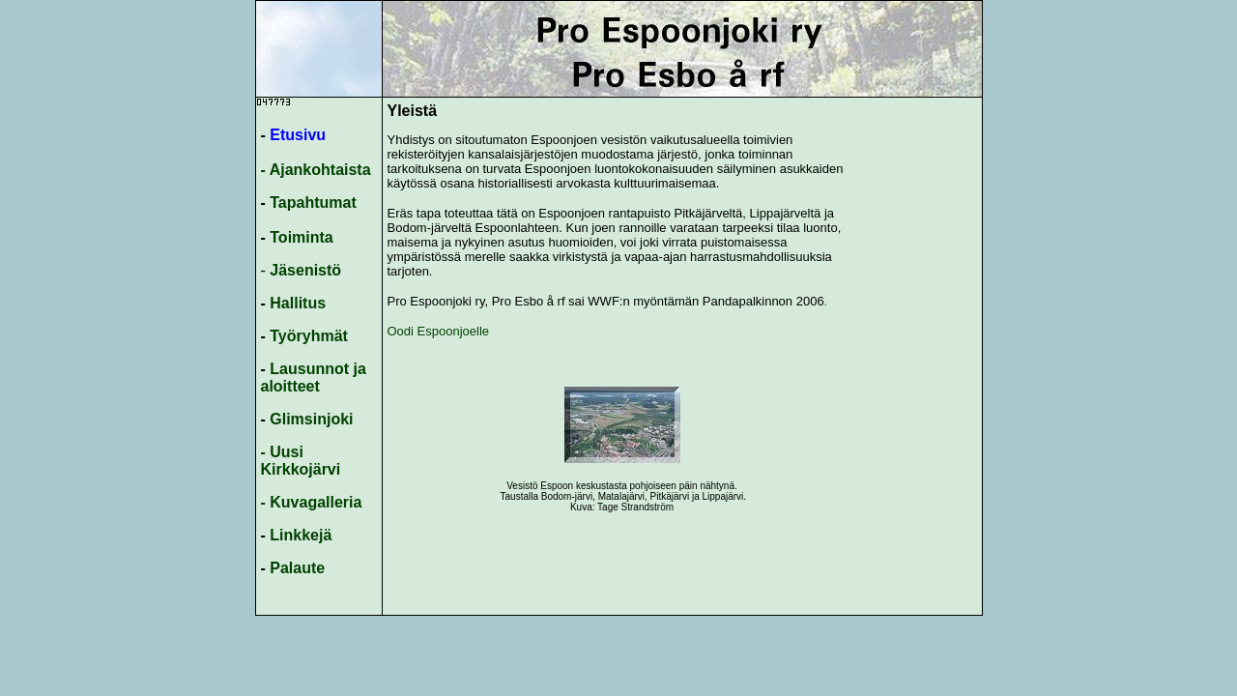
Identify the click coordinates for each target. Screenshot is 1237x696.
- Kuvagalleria (311, 502)
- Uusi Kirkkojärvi (301, 461)
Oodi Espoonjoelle (440, 331)
